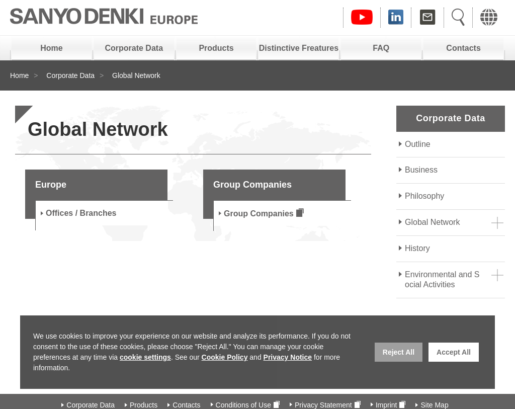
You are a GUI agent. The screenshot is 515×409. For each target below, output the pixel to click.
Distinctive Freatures (298, 48)
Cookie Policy (225, 357)
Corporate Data (134, 48)
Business (421, 170)
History (417, 248)
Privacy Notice (288, 357)
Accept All (454, 352)
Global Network (432, 222)
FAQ (381, 48)
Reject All (398, 352)
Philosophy (424, 196)
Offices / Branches (81, 213)
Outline (418, 144)
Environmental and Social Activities (442, 279)
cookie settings (145, 357)
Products (216, 48)
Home (51, 48)
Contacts (463, 48)
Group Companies (259, 213)
